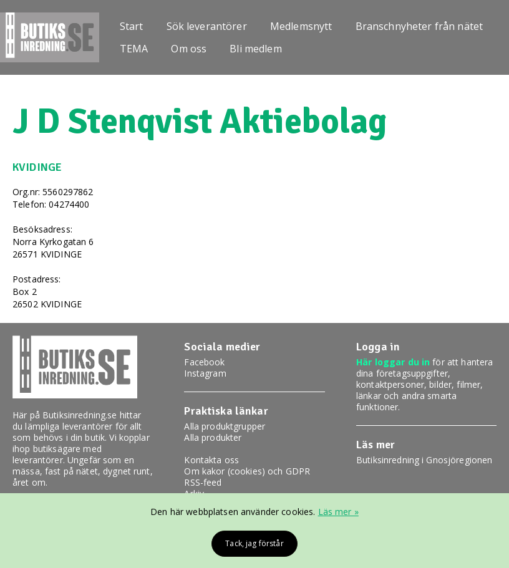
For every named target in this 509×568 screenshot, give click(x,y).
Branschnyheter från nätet (419, 26)
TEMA (134, 48)
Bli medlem (255, 48)
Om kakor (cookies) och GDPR (247, 471)
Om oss (188, 48)
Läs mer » (338, 511)
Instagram (205, 373)
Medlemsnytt (301, 26)
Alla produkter (212, 437)
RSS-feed (202, 482)
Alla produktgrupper (224, 426)
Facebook (204, 362)
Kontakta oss (211, 460)
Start (131, 26)
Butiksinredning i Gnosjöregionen (424, 460)
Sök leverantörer (207, 26)
